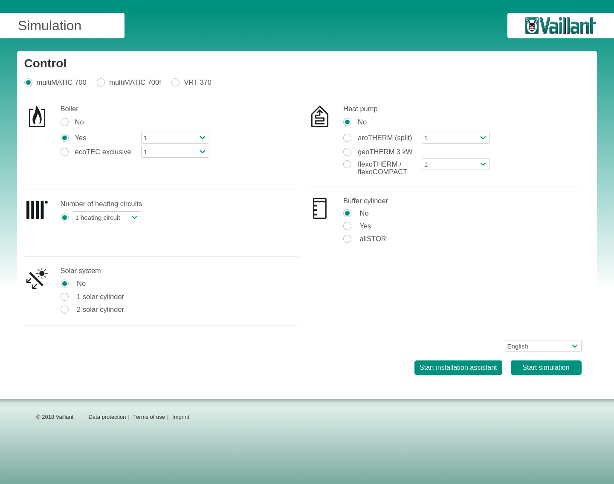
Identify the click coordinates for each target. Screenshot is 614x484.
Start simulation (545, 367)
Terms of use (149, 417)
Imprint (180, 417)
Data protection (107, 417)
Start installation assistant (458, 367)
